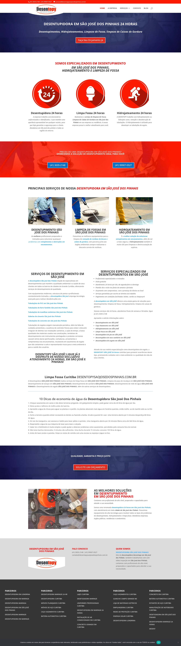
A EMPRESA (112, 8)
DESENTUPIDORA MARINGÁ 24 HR (54, 594)
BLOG (146, 8)
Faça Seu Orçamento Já (90, 40)
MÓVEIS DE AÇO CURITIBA (51, 607)
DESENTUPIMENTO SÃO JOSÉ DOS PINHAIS (46, 231)
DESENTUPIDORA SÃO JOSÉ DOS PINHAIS (132, 552)
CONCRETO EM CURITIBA (159, 594)
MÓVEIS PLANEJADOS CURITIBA (53, 603)
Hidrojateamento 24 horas (134, 113)
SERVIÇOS (124, 8)
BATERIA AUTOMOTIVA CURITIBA (53, 616)
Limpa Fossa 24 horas (90, 113)
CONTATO (137, 8)
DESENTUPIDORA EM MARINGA (17, 599)
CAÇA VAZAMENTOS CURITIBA (52, 612)
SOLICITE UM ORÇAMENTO (90, 467)
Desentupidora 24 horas (46, 113)
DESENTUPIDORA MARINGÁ (15, 614)
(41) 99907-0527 (123, 165)
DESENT (152, 629)
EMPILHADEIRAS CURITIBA (123, 607)
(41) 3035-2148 (57, 165)
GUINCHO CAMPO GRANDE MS (125, 599)
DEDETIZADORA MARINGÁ (87, 599)
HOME (102, 8)
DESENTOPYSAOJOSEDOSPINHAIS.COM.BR (106, 377)
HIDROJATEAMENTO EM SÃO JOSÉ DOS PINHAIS (134, 231)
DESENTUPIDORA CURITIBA (51, 599)
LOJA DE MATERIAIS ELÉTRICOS (125, 603)
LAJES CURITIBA (83, 594)
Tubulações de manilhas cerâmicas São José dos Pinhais (50, 312)
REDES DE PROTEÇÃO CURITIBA (125, 612)
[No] (178, 642)
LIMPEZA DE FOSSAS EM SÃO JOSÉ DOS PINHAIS (90, 231)
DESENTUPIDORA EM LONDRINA (17, 594)
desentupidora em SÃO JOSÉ (106, 301)
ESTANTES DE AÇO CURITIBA (160, 603)
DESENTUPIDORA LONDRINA (124, 620)
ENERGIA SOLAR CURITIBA (123, 616)
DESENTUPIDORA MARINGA (15, 603)
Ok (159, 642)
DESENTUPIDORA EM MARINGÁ (17, 619)
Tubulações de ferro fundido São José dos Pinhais (47, 308)
